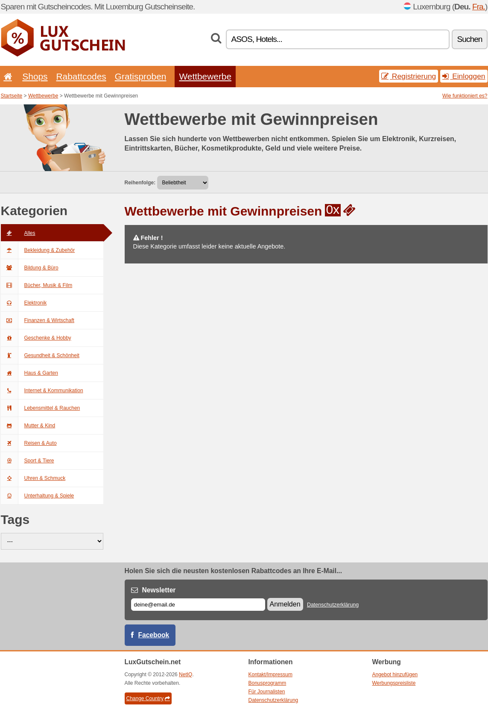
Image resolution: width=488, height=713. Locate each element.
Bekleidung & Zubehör (38, 250)
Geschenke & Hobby (36, 337)
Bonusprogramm (267, 683)
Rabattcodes (81, 76)
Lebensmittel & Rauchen (40, 408)
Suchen (469, 39)
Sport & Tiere (27, 460)
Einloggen (463, 76)
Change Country (148, 698)
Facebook (153, 635)
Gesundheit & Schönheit (40, 355)
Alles (18, 233)
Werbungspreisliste (394, 683)
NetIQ (185, 674)
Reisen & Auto (29, 443)
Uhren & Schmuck (33, 478)
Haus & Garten (29, 373)
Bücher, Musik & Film (37, 285)
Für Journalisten (266, 692)
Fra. (478, 6)
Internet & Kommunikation (42, 390)
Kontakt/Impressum (270, 674)
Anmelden (285, 604)
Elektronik (24, 302)
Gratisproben (141, 76)
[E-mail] (198, 604)
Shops (34, 76)
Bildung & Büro (29, 267)
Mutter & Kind (28, 425)
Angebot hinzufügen (395, 674)
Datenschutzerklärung (333, 605)
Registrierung (408, 76)
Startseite (12, 96)
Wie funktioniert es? (464, 96)
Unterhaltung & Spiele (37, 495)
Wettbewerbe (205, 76)
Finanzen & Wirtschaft (37, 320)
